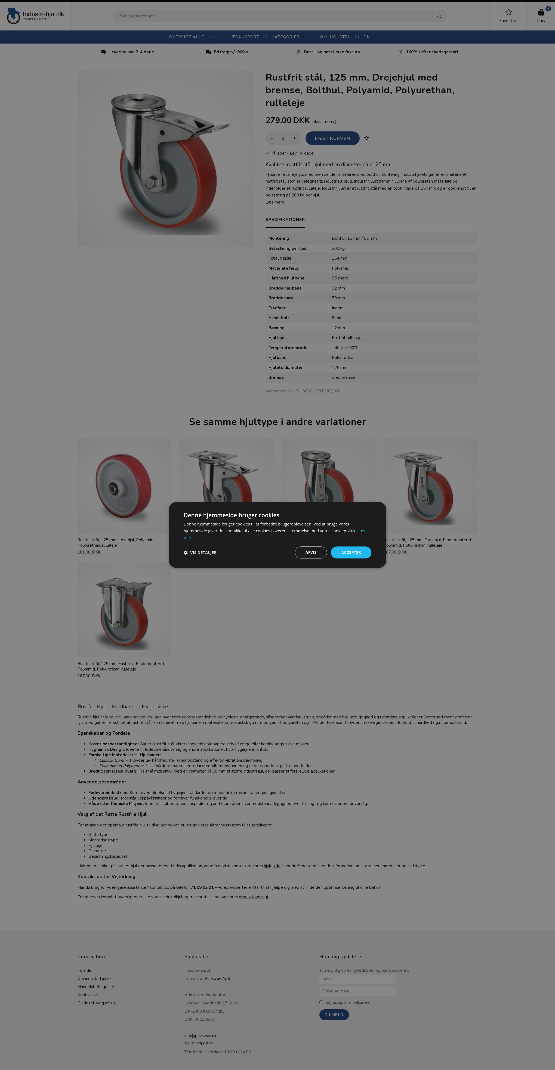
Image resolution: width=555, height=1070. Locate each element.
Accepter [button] (351, 552)
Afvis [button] (311, 552)
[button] (200, 552)
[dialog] (277, 535)
